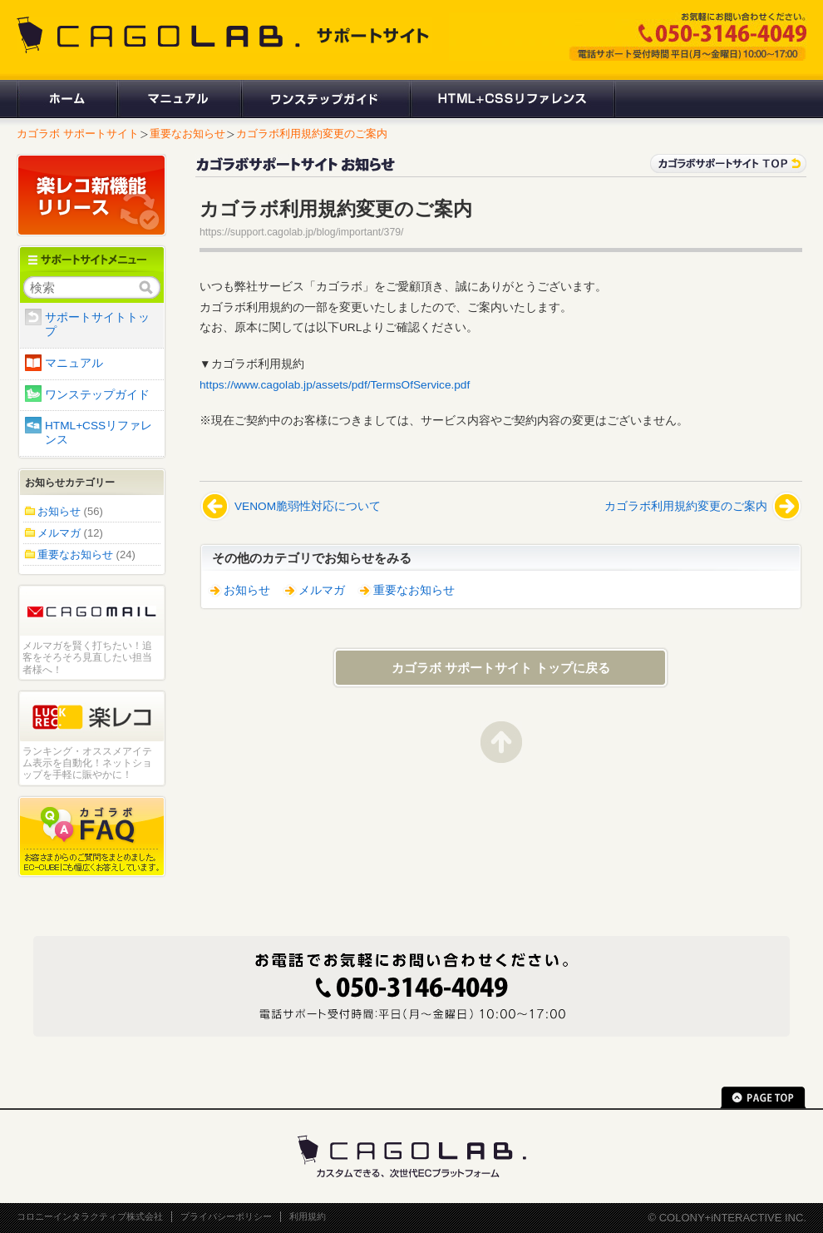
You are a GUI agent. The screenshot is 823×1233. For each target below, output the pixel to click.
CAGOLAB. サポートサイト (224, 35)
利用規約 (307, 1216)
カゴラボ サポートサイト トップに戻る (501, 668)
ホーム (66, 99)
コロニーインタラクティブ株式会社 (90, 1216)
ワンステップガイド (324, 99)
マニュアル (178, 99)
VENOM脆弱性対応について (307, 506)
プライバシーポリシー (226, 1216)
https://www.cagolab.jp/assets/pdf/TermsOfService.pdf (335, 385)
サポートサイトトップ (97, 324)
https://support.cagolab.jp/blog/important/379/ (301, 232)
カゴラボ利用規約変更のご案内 (311, 133)
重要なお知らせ (187, 133)
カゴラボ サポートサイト (78, 133)
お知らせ (247, 590)
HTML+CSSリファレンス (512, 99)
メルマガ (321, 590)
